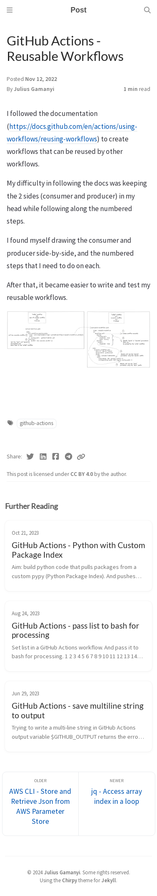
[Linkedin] (43, 456)
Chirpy (69, 880)
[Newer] (116, 804)
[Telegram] (69, 456)
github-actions (36, 423)
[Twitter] (30, 456)
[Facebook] (56, 456)
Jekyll (108, 880)
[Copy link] (81, 456)
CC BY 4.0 (82, 474)
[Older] (40, 804)
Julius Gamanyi (34, 89)
